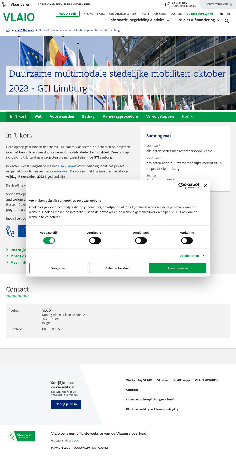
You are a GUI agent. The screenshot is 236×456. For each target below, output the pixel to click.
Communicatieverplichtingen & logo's (150, 399)
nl (221, 14)
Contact (132, 390)
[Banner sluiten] (205, 185)
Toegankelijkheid (84, 447)
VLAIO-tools (67, 14)
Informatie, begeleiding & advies (137, 19)
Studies (162, 380)
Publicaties (160, 14)
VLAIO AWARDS (206, 380)
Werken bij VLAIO (139, 380)
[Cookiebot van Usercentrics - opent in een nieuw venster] (181, 186)
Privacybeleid (60, 447)
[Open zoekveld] (227, 20)
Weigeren (58, 268)
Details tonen (189, 255)
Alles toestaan (177, 268)
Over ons (176, 14)
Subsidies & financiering (195, 19)
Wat (38, 116)
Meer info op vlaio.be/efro (34, 278)
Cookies (103, 447)
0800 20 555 (51, 344)
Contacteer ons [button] (217, 3)
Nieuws (88, 14)
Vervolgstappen (160, 116)
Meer (185, 117)
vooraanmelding (72, 178)
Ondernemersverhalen (123, 14)
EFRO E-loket (72, 173)
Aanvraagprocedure (120, 116)
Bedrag (88, 116)
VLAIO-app (181, 380)
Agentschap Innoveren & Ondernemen (64, 4)
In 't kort (18, 116)
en (228, 14)
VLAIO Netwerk (199, 13)
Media (145, 14)
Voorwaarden (62, 116)
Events (101, 14)
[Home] (8, 30)
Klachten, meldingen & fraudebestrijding (152, 409)
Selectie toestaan (118, 268)
